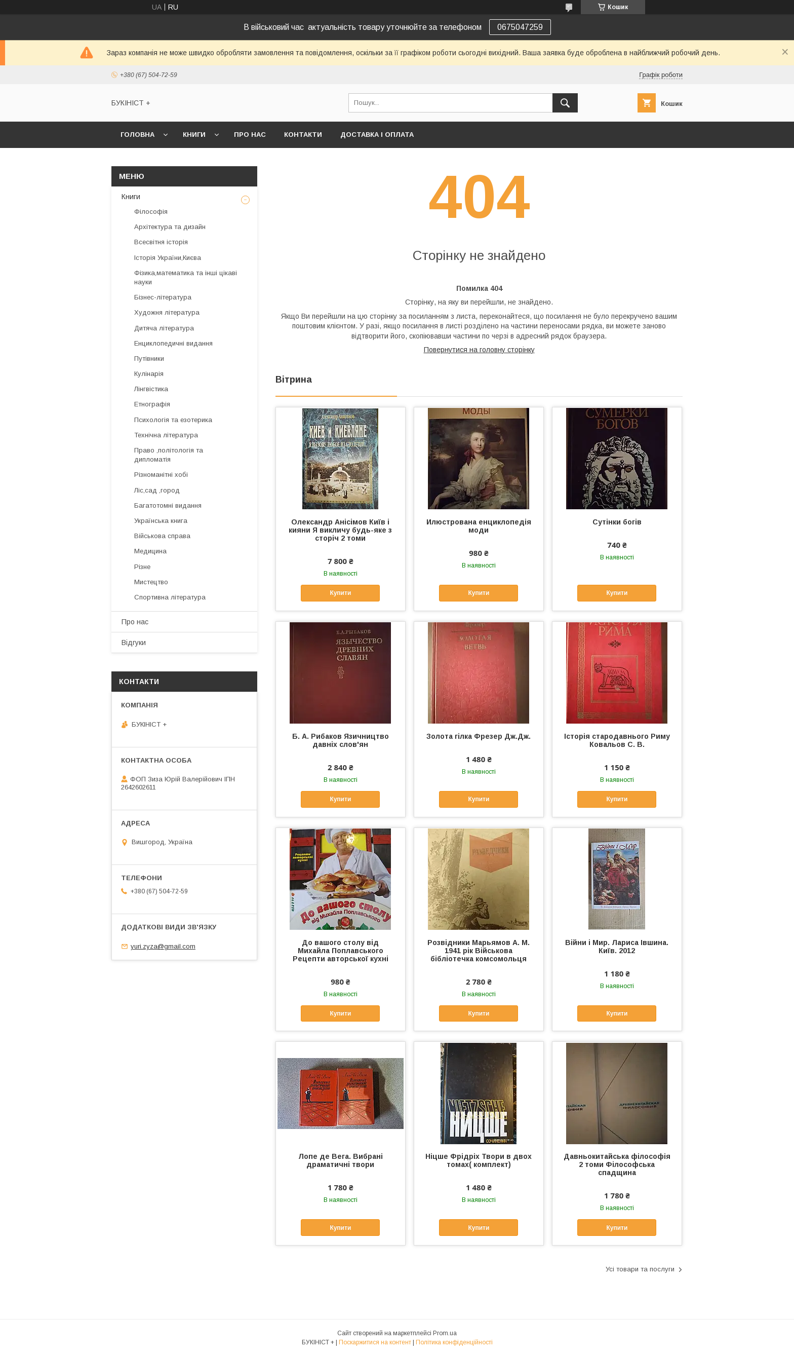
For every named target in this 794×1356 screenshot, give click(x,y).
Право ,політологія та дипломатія (168, 454)
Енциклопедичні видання (173, 343)
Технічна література (166, 435)
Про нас (250, 134)
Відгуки (134, 642)
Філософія (151, 211)
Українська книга (160, 520)
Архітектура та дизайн (170, 227)
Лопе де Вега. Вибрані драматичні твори (340, 1160)
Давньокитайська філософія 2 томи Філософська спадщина (617, 1164)
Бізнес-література (162, 297)
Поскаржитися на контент (375, 1342)
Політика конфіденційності (454, 1342)
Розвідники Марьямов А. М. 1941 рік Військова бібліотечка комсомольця (478, 950)
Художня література (167, 312)
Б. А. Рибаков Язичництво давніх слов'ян (340, 740)
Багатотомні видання (168, 505)
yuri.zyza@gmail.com (163, 946)
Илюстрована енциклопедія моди (478, 526)
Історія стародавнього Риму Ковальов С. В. (617, 740)
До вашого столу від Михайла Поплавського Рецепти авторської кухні (340, 950)
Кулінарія (149, 374)
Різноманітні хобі (161, 474)
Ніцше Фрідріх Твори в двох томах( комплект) (478, 1160)
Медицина (150, 551)
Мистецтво (151, 582)
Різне (142, 567)
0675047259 (520, 27)
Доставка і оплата (377, 134)
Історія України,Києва (167, 257)
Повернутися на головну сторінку (479, 350)
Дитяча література (164, 328)
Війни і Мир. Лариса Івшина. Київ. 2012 (616, 946)
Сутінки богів (617, 522)
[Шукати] (565, 102)
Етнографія (152, 404)
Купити (340, 592)
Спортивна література (170, 597)
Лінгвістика (151, 389)
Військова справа (162, 536)
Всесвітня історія (161, 242)
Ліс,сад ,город (157, 490)
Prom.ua (445, 1333)
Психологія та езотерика (173, 420)
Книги (194, 134)
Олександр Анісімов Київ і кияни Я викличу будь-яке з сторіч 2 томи (340, 530)
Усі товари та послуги (640, 1269)
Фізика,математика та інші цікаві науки (185, 277)
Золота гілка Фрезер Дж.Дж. (478, 736)
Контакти (303, 134)
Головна (137, 134)
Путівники (149, 358)
